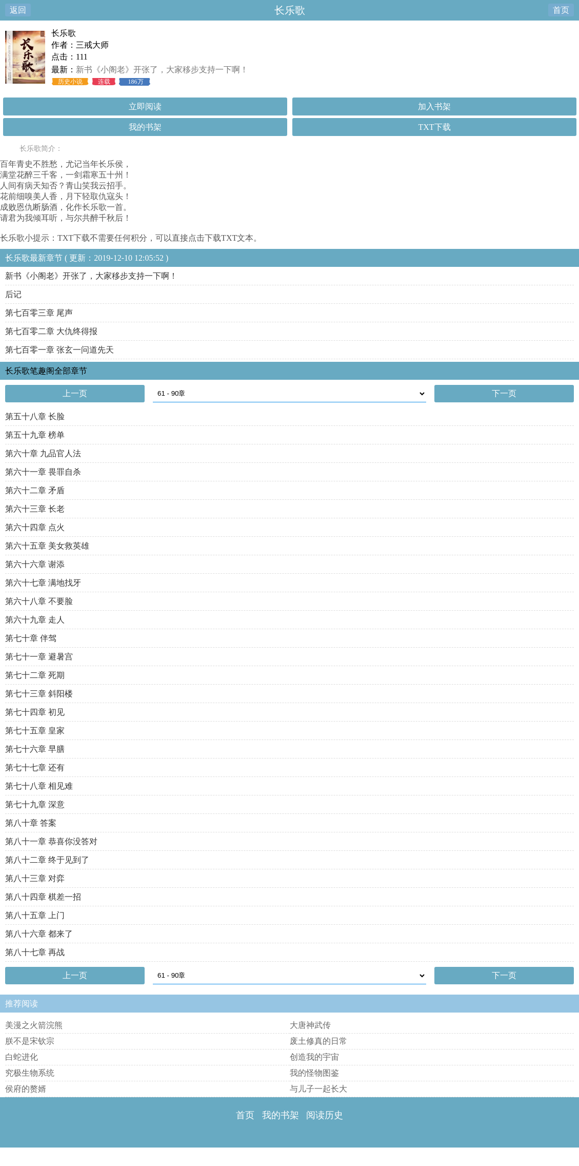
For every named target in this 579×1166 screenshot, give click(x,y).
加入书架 (434, 106)
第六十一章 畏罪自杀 (43, 472)
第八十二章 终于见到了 (47, 860)
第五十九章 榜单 (35, 435)
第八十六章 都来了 (39, 933)
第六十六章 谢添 (35, 564)
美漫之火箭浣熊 (34, 1025)
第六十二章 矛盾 (35, 490)
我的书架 (145, 127)
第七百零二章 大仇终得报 (51, 331)
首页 (561, 10)
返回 (18, 10)
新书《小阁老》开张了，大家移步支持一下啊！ (162, 69)
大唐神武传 (310, 1025)
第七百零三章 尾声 (39, 312)
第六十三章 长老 (35, 508)
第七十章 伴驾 (30, 638)
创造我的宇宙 (314, 1057)
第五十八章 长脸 (35, 416)
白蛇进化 (21, 1057)
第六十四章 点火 (35, 527)
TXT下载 (434, 127)
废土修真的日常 (318, 1041)
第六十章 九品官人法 (43, 453)
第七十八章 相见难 (39, 786)
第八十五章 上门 (35, 915)
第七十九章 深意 (35, 804)
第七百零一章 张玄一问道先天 (59, 349)
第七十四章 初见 (35, 712)
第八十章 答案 (30, 823)
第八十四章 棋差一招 (43, 896)
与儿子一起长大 (318, 1088)
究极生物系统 (29, 1072)
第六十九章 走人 (35, 619)
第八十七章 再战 (35, 952)
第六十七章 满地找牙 (43, 582)
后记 (13, 294)
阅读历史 (324, 1115)
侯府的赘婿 (25, 1088)
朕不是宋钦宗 (29, 1041)
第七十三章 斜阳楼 (39, 693)
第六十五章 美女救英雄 (47, 545)
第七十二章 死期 (35, 675)
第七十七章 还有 (35, 767)
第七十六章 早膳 (35, 749)
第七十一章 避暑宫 (39, 656)
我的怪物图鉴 (314, 1072)
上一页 (75, 393)
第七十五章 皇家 (35, 730)
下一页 (504, 393)
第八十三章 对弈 (35, 878)
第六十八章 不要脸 (39, 601)
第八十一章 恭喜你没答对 (51, 841)
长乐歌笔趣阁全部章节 (46, 370)
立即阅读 (145, 106)
